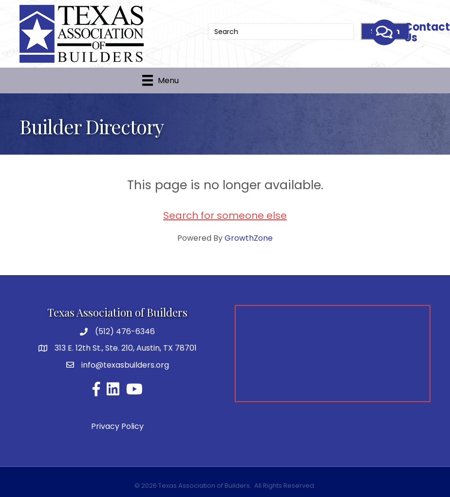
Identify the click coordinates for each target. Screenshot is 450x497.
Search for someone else (225, 215)
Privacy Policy (117, 426)
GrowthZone (249, 238)
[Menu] (160, 80)
